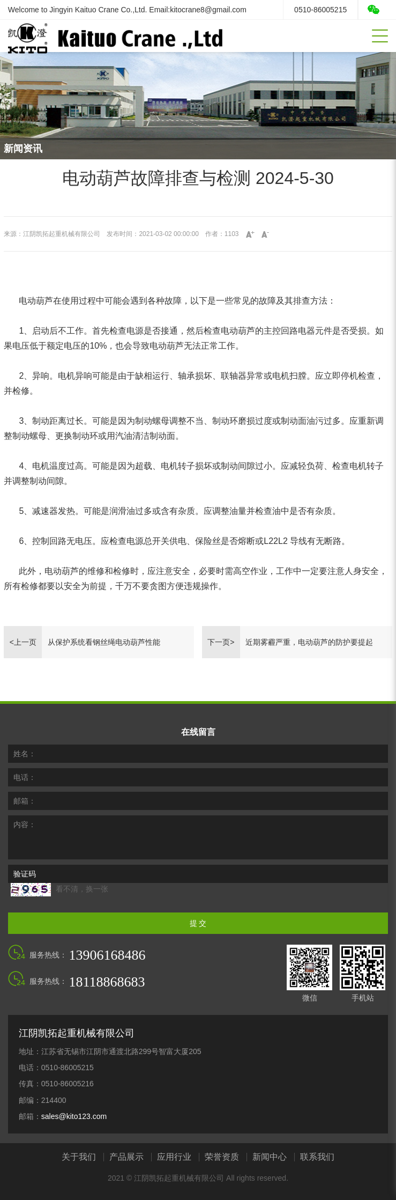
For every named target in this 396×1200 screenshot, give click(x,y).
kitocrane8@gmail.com (208, 9)
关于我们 (79, 1157)
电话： (24, 777)
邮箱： (24, 801)
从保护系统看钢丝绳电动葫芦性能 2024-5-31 (104, 648)
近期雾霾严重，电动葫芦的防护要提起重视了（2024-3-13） (309, 648)
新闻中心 (269, 1157)
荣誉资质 (222, 1157)
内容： (24, 824)
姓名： (24, 753)
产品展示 (126, 1157)
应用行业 (174, 1157)
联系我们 (317, 1157)
